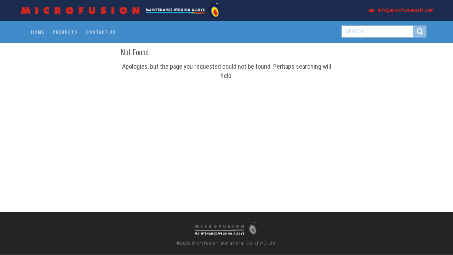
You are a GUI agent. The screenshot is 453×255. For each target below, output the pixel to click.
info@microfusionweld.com (406, 10)
